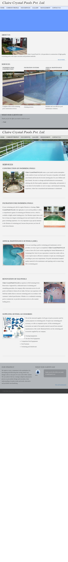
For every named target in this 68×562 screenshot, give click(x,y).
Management (45, 7)
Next (65, 365)
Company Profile (12, 7)
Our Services (25, 7)
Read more (61, 59)
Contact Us (56, 7)
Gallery (35, 7)
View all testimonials (60, 385)
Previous (64, 365)
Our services (25, 137)
